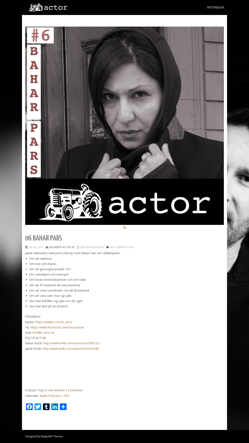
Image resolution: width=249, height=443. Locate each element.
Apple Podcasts (50, 396)
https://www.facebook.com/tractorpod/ (57, 327)
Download (75, 390)
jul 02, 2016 (36, 247)
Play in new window (51, 390)
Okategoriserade (92, 247)
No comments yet (122, 247)
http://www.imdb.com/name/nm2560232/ (71, 343)
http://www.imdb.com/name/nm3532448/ (71, 349)
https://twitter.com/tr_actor (54, 322)
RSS (67, 396)
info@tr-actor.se (43, 333)
